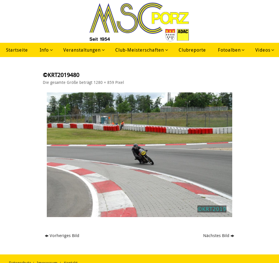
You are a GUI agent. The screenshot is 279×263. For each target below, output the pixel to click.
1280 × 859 (104, 82)
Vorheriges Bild (62, 235)
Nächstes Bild (218, 235)
